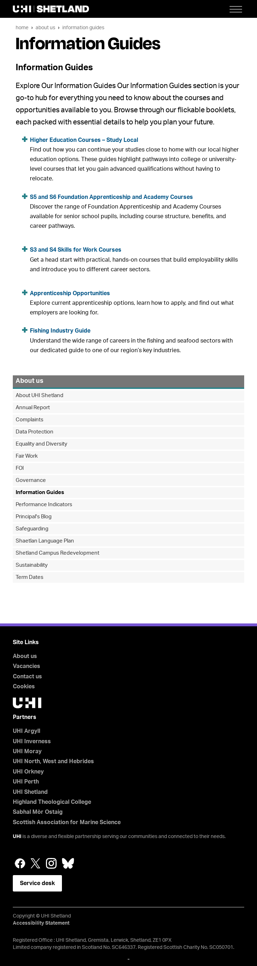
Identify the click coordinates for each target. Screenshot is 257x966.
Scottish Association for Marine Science (67, 822)
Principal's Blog (34, 516)
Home (22, 27)
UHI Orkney (28, 772)
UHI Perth (26, 782)
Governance (31, 480)
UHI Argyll (26, 731)
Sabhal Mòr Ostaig (38, 812)
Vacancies (26, 666)
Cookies (24, 686)
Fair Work (27, 456)
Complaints (29, 419)
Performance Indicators (44, 504)
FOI (20, 468)
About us (45, 27)
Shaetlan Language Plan (45, 541)
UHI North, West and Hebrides (53, 761)
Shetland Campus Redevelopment (57, 553)
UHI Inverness (32, 741)
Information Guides (83, 27)
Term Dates (29, 577)
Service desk (37, 883)
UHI (17, 836)
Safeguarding (32, 528)
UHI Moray (27, 751)
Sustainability (32, 565)
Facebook (20, 863)
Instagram (51, 863)
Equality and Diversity (41, 444)
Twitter (35, 863)
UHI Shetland (30, 792)
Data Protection (34, 432)
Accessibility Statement (41, 923)
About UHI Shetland (39, 395)
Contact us (27, 676)
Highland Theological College (52, 802)
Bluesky (68, 863)
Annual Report (33, 407)
